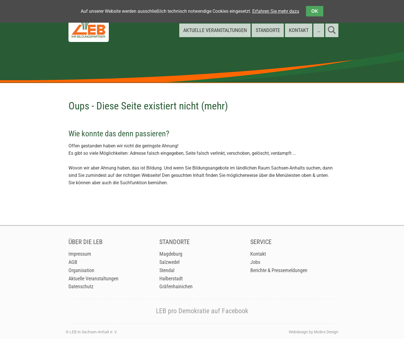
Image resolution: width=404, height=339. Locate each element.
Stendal (166, 270)
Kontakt (258, 254)
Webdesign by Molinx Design (313, 332)
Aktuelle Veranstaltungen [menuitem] (215, 30)
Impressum (79, 254)
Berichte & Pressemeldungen (278, 270)
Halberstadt (171, 278)
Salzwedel (169, 262)
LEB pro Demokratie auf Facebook (202, 311)
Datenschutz (80, 286)
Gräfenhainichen (176, 286)
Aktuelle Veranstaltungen (93, 278)
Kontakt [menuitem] (299, 30)
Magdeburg (170, 254)
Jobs (255, 262)
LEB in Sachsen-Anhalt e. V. (93, 332)
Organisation (81, 270)
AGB (72, 262)
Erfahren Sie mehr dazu (275, 11)
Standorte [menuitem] (268, 30)
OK (314, 11)
